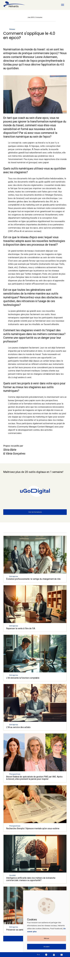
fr (38, 954)
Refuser (46, 938)
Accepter (47, 946)
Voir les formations (35, 512)
